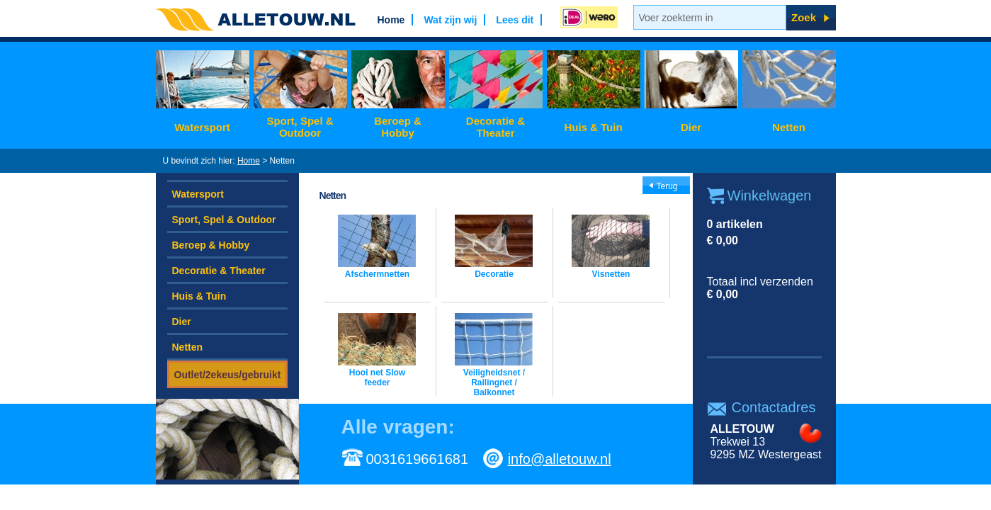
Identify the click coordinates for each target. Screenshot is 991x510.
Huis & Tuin (593, 127)
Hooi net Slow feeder (377, 377)
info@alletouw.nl (559, 459)
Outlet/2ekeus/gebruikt (227, 374)
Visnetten (611, 274)
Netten (788, 127)
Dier (691, 127)
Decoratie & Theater (495, 127)
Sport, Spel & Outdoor (299, 127)
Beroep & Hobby (397, 127)
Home (248, 161)
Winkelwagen (769, 195)
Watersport (202, 127)
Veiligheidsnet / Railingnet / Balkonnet (494, 382)
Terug (667, 186)
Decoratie (494, 274)
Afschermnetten (377, 274)
